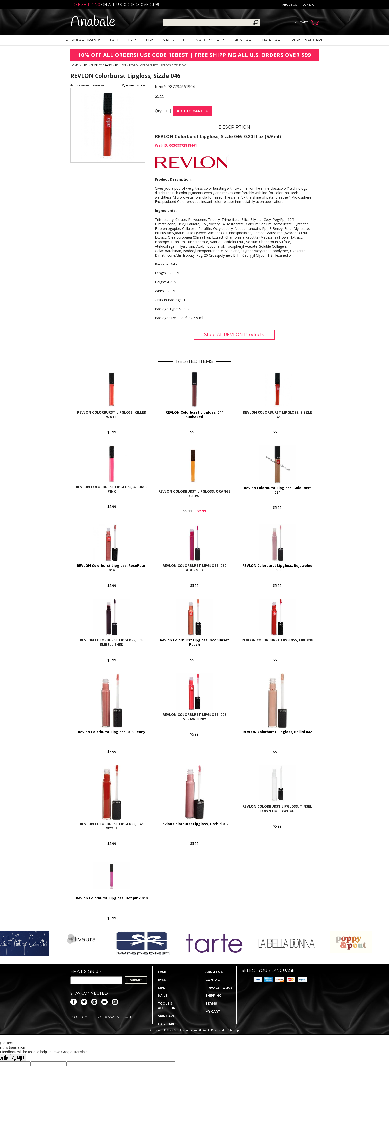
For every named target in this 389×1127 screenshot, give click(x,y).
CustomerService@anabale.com (102, 1017)
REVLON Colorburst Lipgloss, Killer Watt (111, 414)
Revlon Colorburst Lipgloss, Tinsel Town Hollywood (277, 808)
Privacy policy (218, 988)
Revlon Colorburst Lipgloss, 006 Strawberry (194, 716)
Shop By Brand (101, 65)
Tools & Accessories (203, 40)
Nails (168, 40)
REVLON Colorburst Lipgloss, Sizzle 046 (277, 414)
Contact (309, 4)
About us (289, 4)
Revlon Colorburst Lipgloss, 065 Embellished (111, 642)
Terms (211, 1003)
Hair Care (272, 40)
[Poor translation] (18, 1057)
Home (74, 65)
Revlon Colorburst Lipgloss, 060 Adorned (194, 567)
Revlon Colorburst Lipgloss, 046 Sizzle (111, 825)
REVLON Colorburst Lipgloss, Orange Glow (194, 493)
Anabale (92, 22)
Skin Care (244, 40)
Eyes (132, 40)
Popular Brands (83, 40)
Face (115, 40)
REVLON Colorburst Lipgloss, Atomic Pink (112, 489)
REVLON (120, 65)
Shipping (213, 995)
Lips (150, 40)
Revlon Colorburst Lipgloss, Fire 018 (277, 640)
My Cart (212, 1011)
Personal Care (307, 40)
